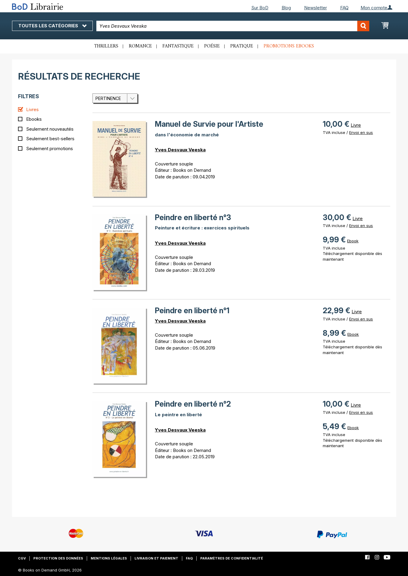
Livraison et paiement (156, 558)
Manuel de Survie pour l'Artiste (209, 124)
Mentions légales (109, 558)
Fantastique (178, 46)
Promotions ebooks (289, 46)
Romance (140, 46)
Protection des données (58, 558)
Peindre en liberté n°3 (193, 217)
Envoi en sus (361, 132)
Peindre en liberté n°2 (193, 403)
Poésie (212, 46)
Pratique (241, 46)
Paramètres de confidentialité (231, 558)
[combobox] (232, 26)
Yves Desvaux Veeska (180, 150)
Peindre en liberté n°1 (192, 310)
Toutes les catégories (52, 26)
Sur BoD (259, 8)
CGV (22, 558)
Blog (286, 8)
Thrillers (106, 46)
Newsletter (315, 8)
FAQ (344, 8)
